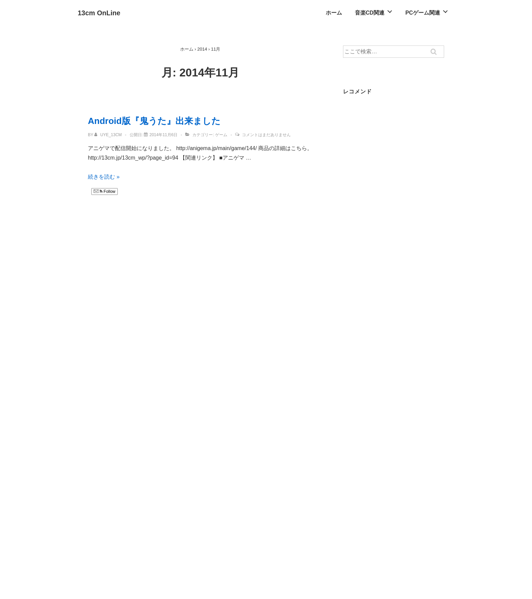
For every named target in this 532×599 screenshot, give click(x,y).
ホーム (334, 13)
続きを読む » (103, 177)
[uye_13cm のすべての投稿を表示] (108, 134)
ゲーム (221, 134)
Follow (104, 191)
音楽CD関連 (375, 11)
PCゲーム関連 (428, 11)
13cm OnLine (99, 13)
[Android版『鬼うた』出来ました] (163, 134)
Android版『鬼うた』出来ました (154, 121)
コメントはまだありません (266, 134)
